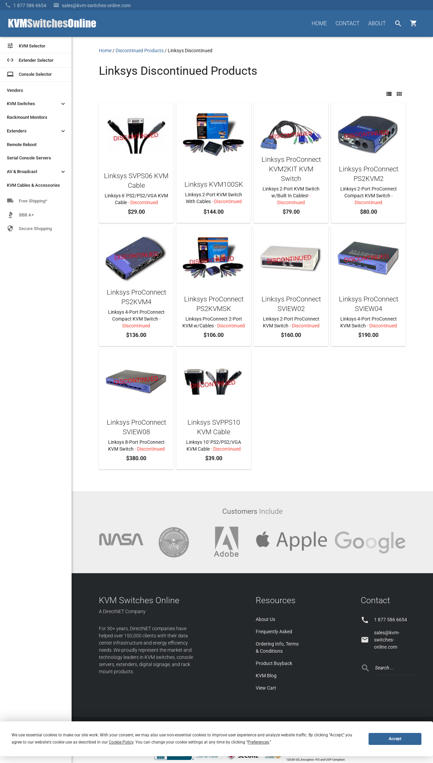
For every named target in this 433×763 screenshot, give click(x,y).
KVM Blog (266, 675)
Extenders (36, 131)
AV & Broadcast (36, 171)
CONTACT (347, 23)
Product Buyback (274, 663)
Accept (395, 738)
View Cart (266, 688)
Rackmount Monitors (27, 117)
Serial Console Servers (29, 157)
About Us (265, 619)
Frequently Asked (274, 631)
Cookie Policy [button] (121, 742)
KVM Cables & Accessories (33, 185)
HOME (319, 23)
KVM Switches (36, 103)
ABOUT (377, 23)
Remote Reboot (21, 144)
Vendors (15, 90)
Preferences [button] (258, 742)
